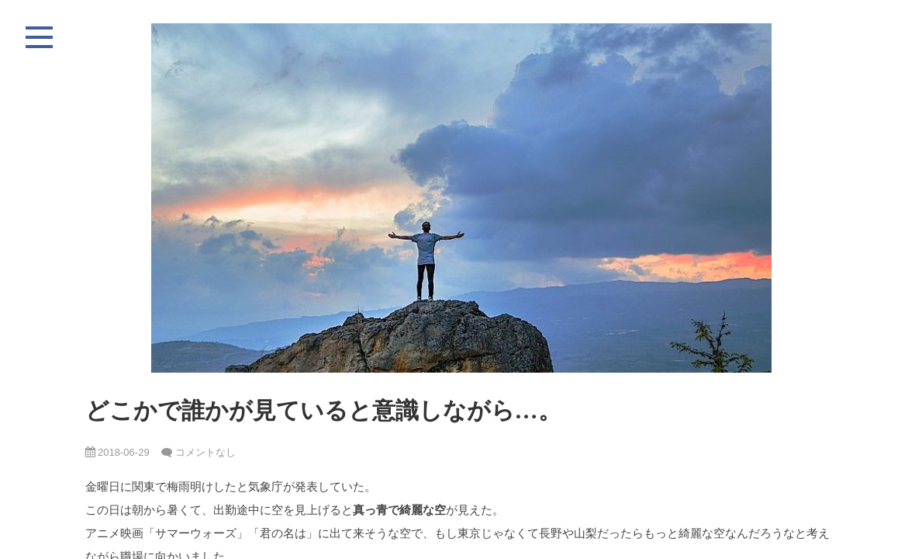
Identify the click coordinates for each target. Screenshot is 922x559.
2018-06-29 (117, 452)
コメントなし (205, 452)
